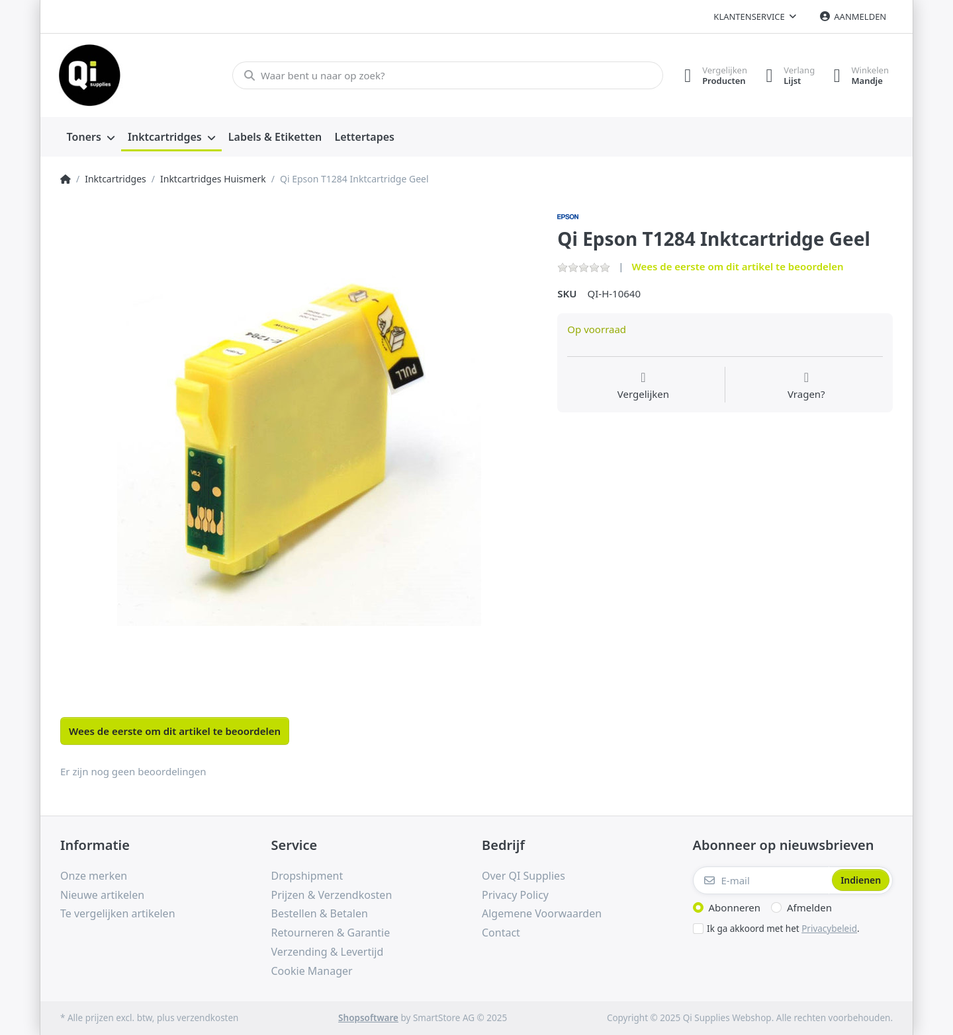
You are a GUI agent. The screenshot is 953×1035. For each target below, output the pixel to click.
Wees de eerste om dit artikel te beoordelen (737, 266)
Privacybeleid (829, 929)
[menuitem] (90, 137)
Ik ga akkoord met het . (783, 929)
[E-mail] (761, 880)
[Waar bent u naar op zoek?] (445, 75)
